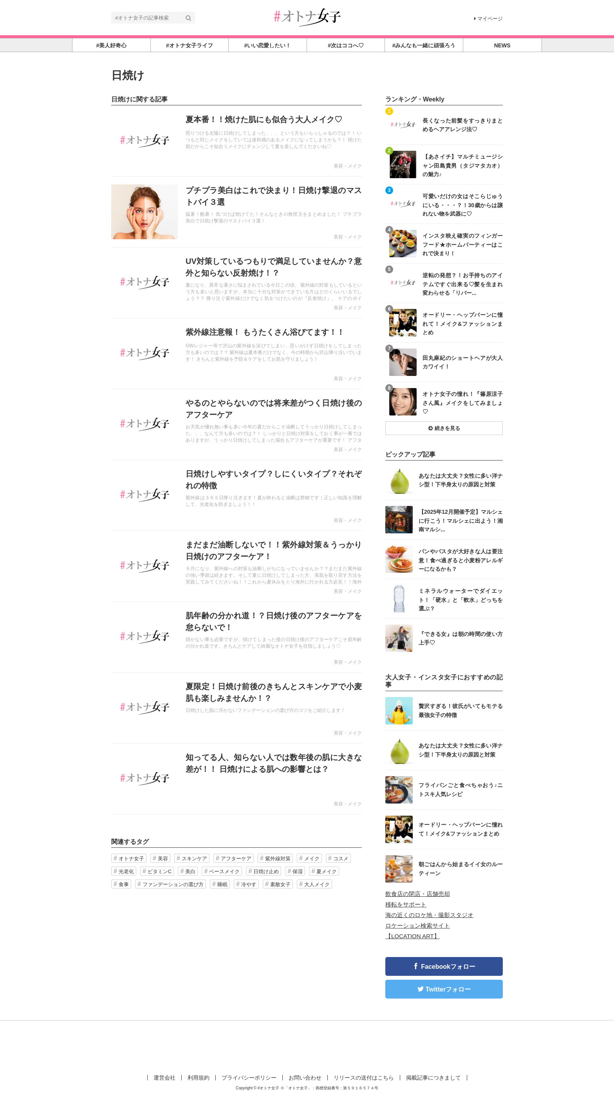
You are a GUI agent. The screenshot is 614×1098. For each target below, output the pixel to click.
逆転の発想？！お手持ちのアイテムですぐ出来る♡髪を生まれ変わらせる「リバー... (463, 283)
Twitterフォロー (448, 989)
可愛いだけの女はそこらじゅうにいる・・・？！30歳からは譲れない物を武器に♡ (463, 204)
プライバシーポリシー (249, 1077)
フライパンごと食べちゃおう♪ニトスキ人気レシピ (461, 789)
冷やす (248, 884)
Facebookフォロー (448, 966)
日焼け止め (266, 871)
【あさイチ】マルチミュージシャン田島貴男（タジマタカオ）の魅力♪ (463, 165)
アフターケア (236, 858)
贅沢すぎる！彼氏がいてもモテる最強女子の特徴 (461, 710)
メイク (312, 858)
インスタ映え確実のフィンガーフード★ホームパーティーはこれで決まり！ (463, 244)
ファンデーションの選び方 (173, 884)
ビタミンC (160, 871)
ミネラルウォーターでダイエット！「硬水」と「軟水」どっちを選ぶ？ (461, 599)
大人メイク (317, 884)
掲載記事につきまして (433, 1077)
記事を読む (236, 141)
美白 (190, 871)
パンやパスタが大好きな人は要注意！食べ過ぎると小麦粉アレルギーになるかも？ (461, 559)
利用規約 (198, 1077)
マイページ (488, 19)
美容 (163, 858)
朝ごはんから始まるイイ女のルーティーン (461, 868)
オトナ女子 (131, 858)
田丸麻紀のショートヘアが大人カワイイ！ (463, 362)
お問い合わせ (305, 1077)
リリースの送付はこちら (364, 1077)
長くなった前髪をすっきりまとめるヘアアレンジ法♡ (463, 124)
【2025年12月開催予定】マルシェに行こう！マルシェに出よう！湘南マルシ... (461, 520)
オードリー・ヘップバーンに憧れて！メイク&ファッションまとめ (463, 323)
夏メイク (326, 871)
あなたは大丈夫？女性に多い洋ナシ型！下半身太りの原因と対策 (461, 480)
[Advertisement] (307, 1046)
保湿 (298, 871)
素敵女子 (280, 884)
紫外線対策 (278, 858)
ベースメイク (224, 871)
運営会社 (164, 1077)
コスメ (341, 858)
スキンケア (194, 858)
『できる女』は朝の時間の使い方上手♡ (461, 638)
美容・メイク (348, 166)
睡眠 (222, 884)
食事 (124, 884)
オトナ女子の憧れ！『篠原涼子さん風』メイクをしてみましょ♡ (463, 402)
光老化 (126, 871)
